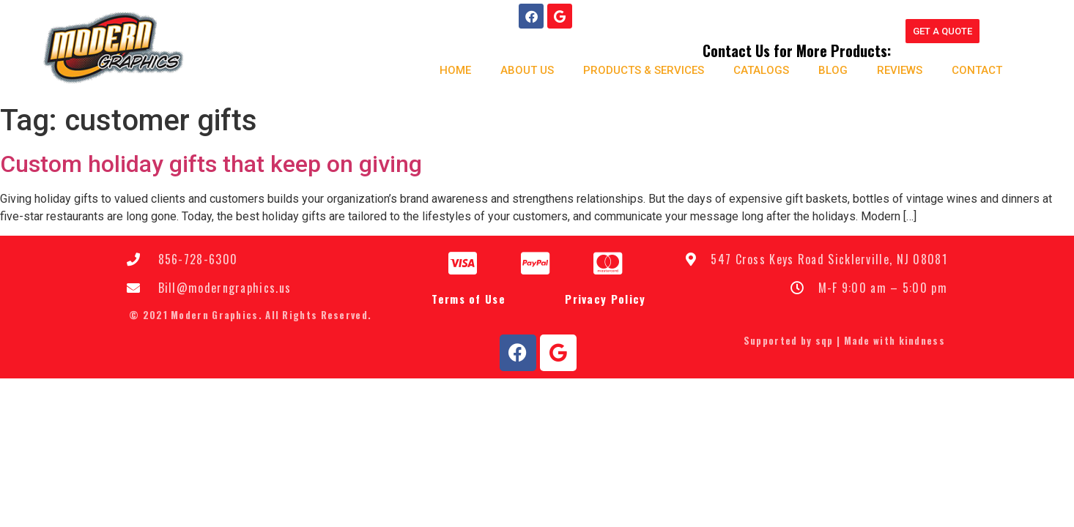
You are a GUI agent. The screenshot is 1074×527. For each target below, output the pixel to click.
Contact (976, 70)
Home (454, 70)
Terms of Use (468, 299)
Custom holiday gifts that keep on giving (211, 164)
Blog (832, 70)
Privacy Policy (605, 299)
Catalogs (760, 70)
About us (526, 70)
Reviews (899, 70)
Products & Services (642, 70)
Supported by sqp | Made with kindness (844, 340)
